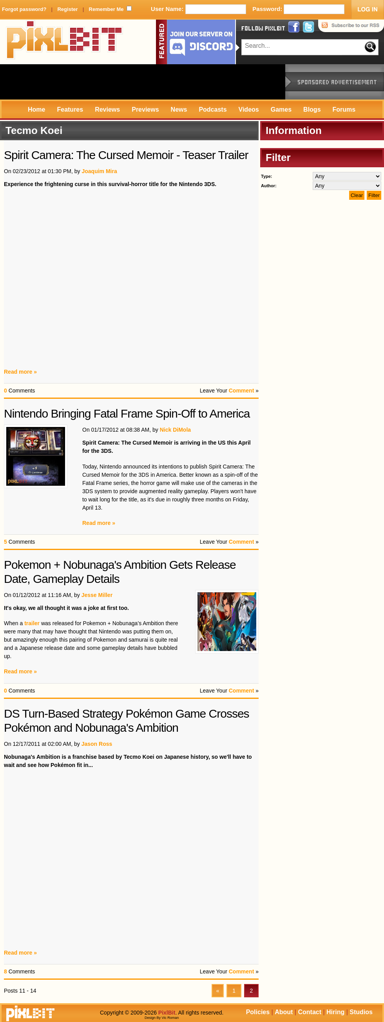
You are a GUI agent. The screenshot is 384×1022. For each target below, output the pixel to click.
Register (67, 9)
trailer (32, 623)
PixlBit (64, 42)
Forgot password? (24, 9)
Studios (361, 1012)
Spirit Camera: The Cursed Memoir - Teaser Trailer (126, 154)
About (284, 1012)
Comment (241, 390)
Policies (258, 1012)
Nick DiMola (175, 430)
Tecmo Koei (33, 130)
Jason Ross (97, 744)
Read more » (20, 372)
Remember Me (106, 9)
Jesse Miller (97, 595)
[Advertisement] (142, 81)
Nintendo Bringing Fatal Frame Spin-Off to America (127, 413)
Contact (309, 1012)
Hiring (335, 1012)
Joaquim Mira (99, 171)
